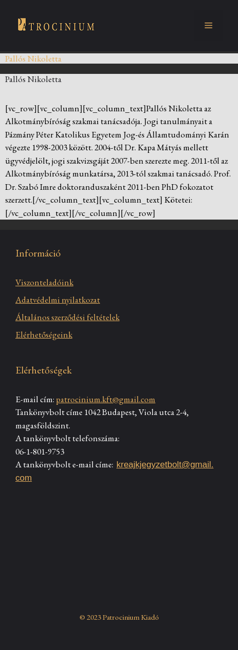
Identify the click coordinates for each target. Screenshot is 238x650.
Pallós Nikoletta (33, 79)
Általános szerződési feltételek (67, 317)
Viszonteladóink (44, 282)
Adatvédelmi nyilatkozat (57, 299)
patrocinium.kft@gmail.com (105, 399)
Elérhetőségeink (43, 334)
